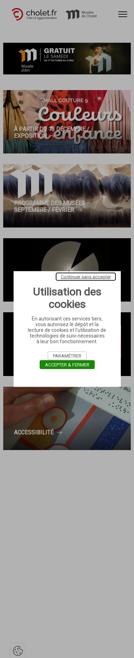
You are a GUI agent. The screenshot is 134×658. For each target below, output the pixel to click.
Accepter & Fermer (67, 364)
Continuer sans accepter (86, 277)
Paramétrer (67, 356)
